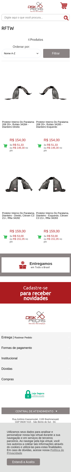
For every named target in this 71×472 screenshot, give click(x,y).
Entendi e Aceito (23, 462)
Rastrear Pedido (23, 337)
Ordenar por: (21, 46)
